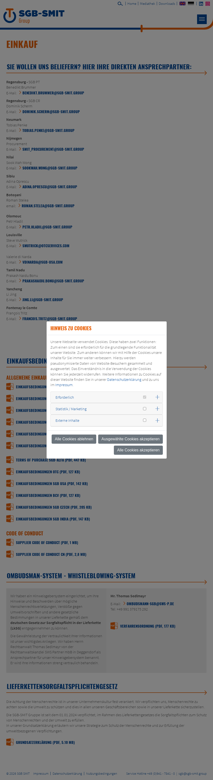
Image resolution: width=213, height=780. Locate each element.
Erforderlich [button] (64, 397)
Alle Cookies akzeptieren (138, 450)
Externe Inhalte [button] (67, 420)
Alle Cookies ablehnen (74, 439)
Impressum (64, 384)
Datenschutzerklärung (124, 379)
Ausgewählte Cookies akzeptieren (130, 439)
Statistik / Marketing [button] (71, 408)
